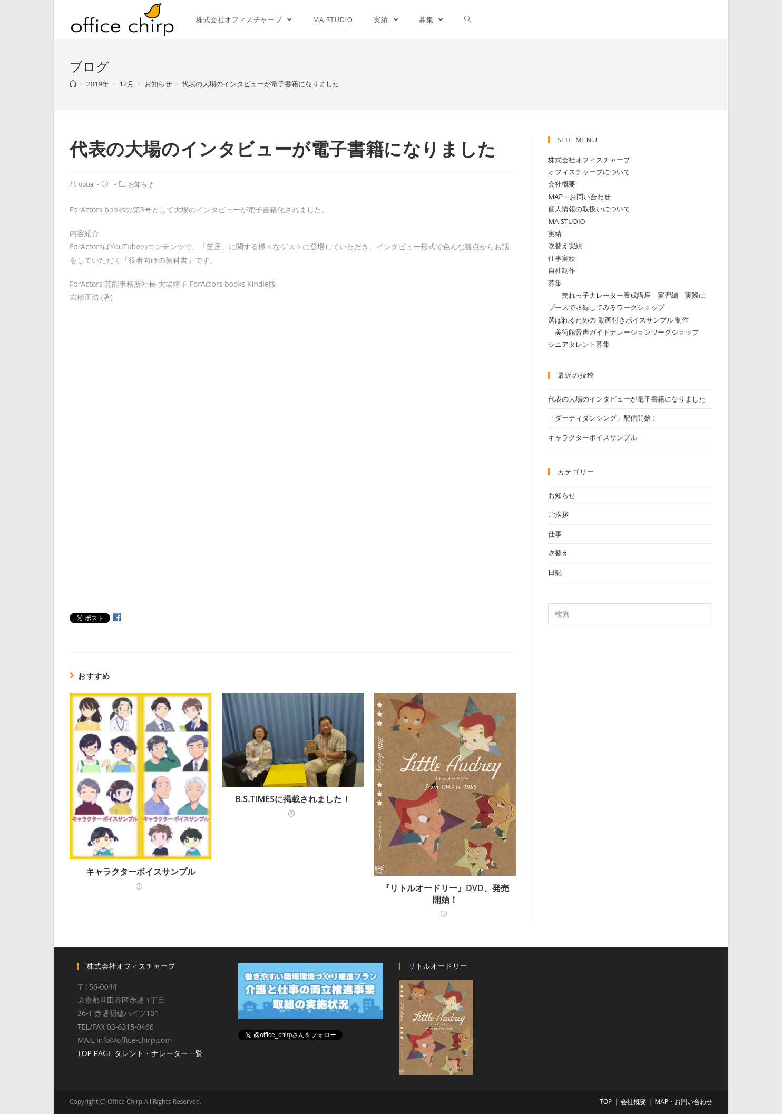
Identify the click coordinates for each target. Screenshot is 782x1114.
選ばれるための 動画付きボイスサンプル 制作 (618, 320)
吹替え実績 (565, 245)
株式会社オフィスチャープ (589, 159)
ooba (86, 184)
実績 (555, 233)
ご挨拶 (558, 514)
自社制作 (561, 270)
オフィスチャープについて (589, 172)
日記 (555, 572)
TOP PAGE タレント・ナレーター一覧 (140, 1053)
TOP (606, 1101)
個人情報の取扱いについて (589, 208)
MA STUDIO (566, 221)
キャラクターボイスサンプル (141, 871)
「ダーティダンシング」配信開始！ (603, 418)
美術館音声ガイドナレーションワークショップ (623, 332)
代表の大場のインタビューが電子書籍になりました (627, 399)
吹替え (558, 553)
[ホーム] (73, 84)
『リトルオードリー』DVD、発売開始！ (445, 893)
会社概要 (561, 184)
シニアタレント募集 (579, 344)
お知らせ (140, 184)
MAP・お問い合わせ (579, 196)
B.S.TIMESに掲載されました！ (292, 799)
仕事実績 (561, 258)
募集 (555, 283)
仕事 (555, 534)
